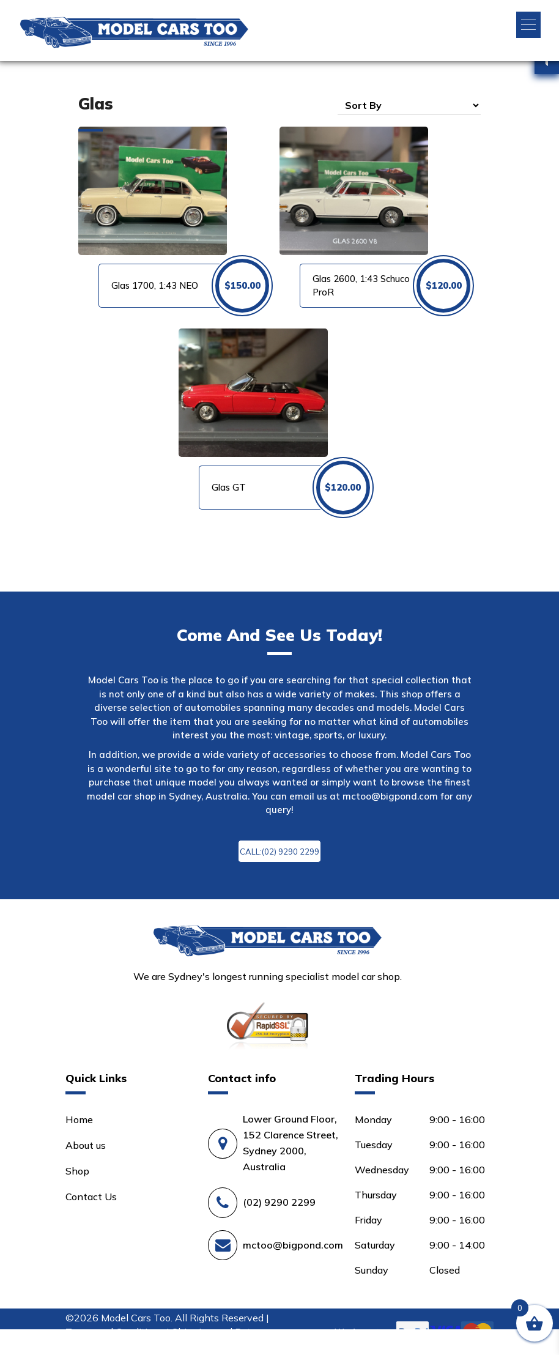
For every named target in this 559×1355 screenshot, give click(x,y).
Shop (77, 1171)
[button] (528, 25)
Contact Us (91, 1196)
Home (79, 1119)
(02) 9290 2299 (279, 1202)
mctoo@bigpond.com (390, 796)
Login (74, 1342)
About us (85, 1145)
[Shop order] (409, 105)
